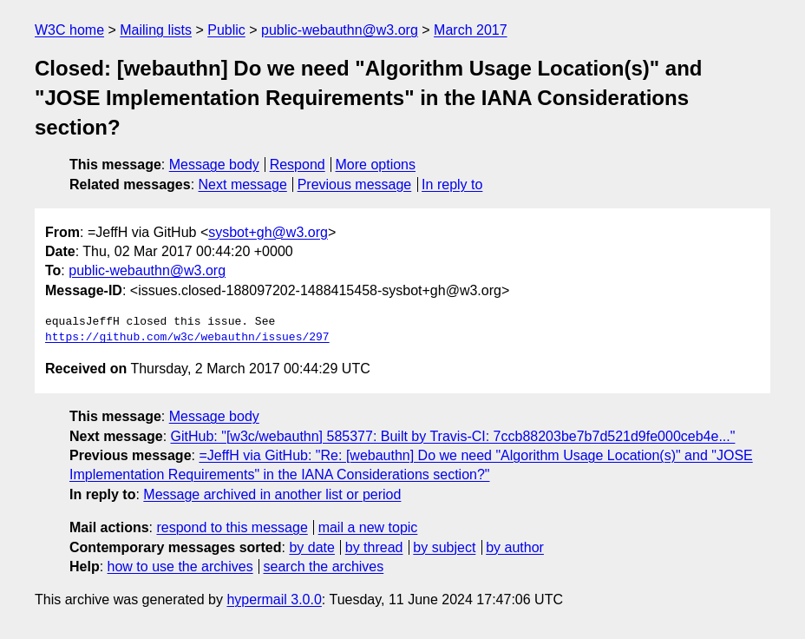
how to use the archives (180, 566)
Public (226, 30)
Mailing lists (156, 30)
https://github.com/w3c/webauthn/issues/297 (187, 338)
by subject (444, 547)
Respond (297, 164)
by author (515, 547)
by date (311, 547)
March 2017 (470, 30)
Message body (214, 164)
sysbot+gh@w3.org (268, 232)
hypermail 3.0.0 (273, 599)
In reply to (452, 184)
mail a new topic (368, 527)
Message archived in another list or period (272, 494)
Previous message (355, 184)
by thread (374, 547)
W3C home (69, 30)
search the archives (324, 566)
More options (376, 164)
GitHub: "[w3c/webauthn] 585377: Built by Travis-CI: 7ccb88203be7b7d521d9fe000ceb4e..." (453, 436)
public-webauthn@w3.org (339, 30)
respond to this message (231, 527)
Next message (243, 184)
